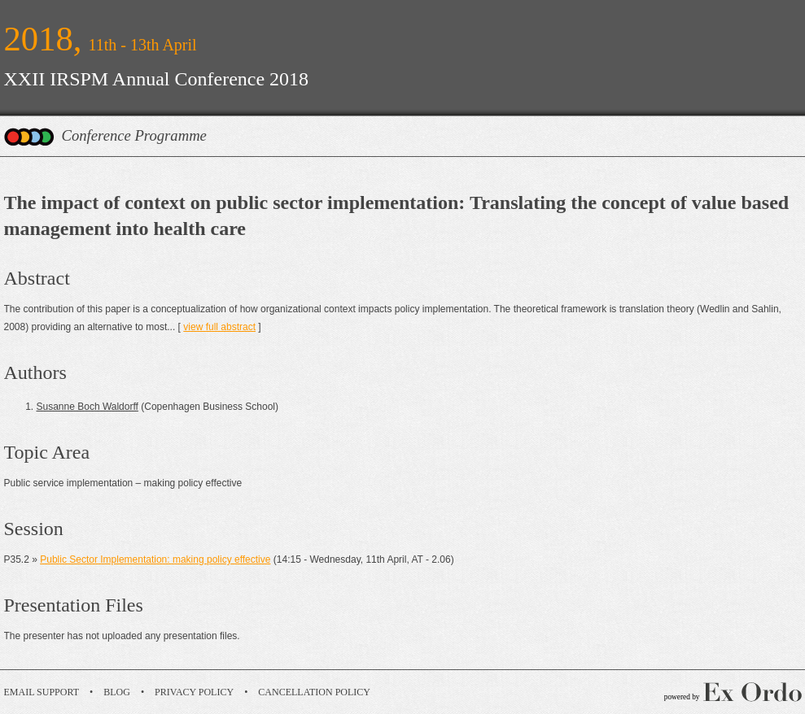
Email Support (42, 692)
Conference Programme (134, 135)
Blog (116, 692)
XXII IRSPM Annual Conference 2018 (156, 78)
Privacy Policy (194, 692)
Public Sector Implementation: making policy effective (155, 559)
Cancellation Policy (314, 692)
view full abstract (219, 327)
